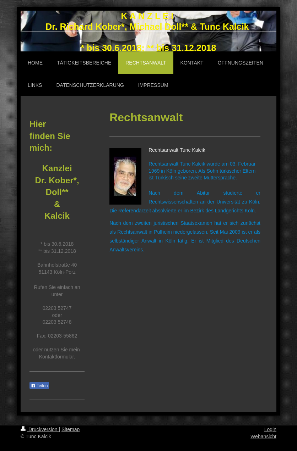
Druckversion (40, 429)
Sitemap (70, 429)
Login (270, 429)
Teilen (39, 385)
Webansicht (263, 436)
